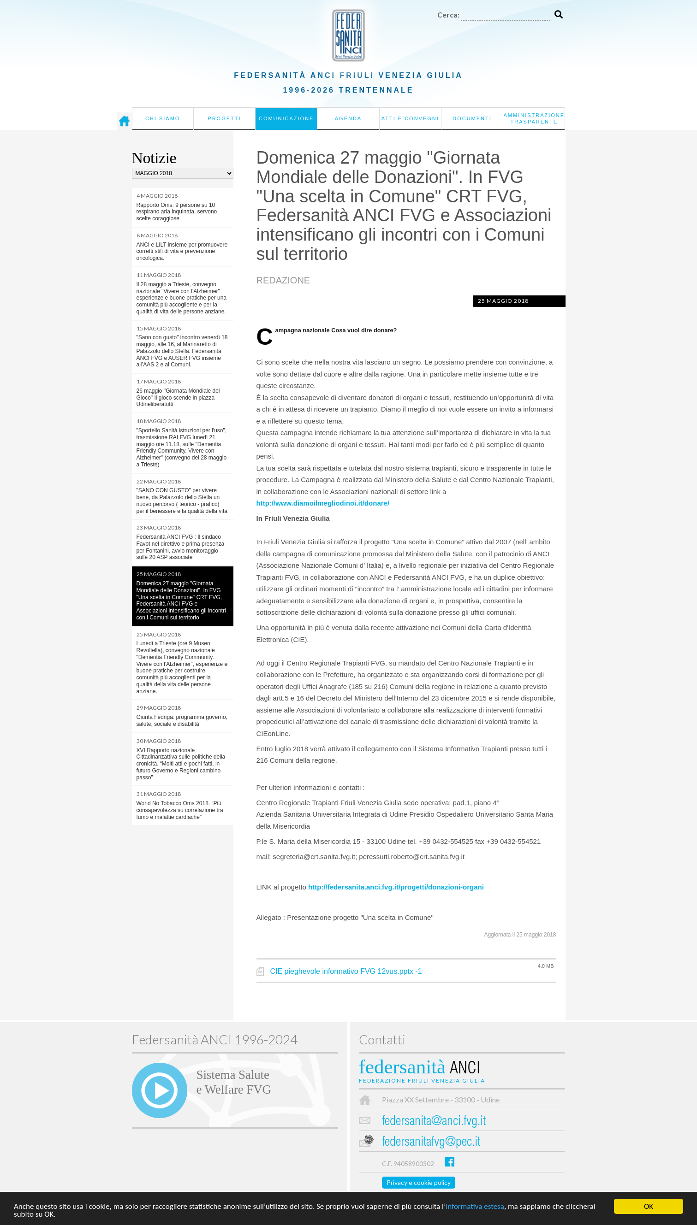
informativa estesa (475, 1207)
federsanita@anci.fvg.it (434, 1122)
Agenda (348, 118)
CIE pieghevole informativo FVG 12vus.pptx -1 (346, 971)
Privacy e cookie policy (419, 1182)
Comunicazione (286, 118)
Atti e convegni (410, 118)
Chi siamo (162, 118)
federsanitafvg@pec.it (431, 1142)
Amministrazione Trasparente (534, 118)
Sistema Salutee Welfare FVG (234, 1082)
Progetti (224, 118)
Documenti (472, 118)
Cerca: (448, 14)
